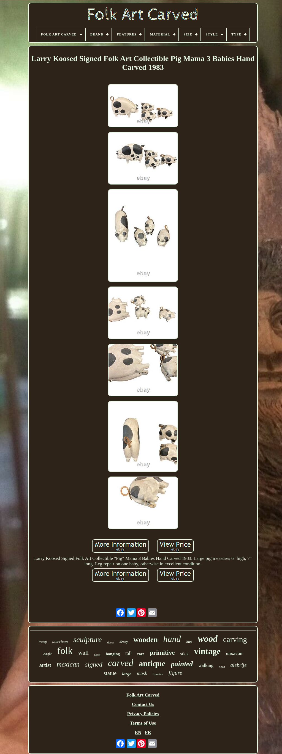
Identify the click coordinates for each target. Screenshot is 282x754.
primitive (162, 652)
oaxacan (234, 653)
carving (235, 639)
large (126, 674)
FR (148, 732)
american (60, 641)
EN (138, 732)
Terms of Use (143, 723)
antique (152, 663)
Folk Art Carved (142, 695)
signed (93, 664)
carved (121, 663)
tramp (43, 642)
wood (208, 639)
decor (110, 642)
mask (142, 673)
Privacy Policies (143, 713)
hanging (113, 654)
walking (205, 665)
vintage (207, 651)
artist (45, 665)
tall (128, 653)
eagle (47, 654)
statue (110, 673)
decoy (124, 642)
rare (140, 654)
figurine (158, 674)
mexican (68, 664)
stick (184, 653)
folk (65, 650)
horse (97, 654)
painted (182, 664)
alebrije (238, 665)
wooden (145, 639)
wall (83, 652)
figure (175, 673)
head (222, 666)
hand (172, 639)
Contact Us (143, 704)
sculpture (87, 639)
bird (189, 642)
